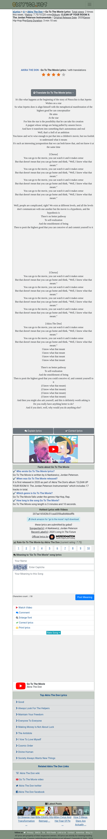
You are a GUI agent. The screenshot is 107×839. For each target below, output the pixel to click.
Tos (43, 832)
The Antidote (24, 733)
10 (88, 548)
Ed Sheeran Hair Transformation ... (26, 817)
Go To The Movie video (29, 779)
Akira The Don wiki (28, 773)
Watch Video (24, 607)
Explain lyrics (33, 430)
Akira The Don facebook (30, 791)
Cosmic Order (24, 745)
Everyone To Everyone (29, 720)
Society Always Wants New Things (35, 758)
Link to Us (61, 832)
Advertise (80, 832)
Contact (71, 832)
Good (20, 702)
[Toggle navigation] (89, 4)
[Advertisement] (53, 44)
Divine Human (24, 751)
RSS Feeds (51, 832)
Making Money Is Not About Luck (35, 727)
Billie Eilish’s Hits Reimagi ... (44, 815)
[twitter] (25, 832)
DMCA (38, 832)
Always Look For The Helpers (33, 708)
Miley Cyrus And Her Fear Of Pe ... (63, 817)
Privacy (30, 832)
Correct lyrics (74, 430)
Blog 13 (89, 832)
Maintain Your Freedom (29, 714)
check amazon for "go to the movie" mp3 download (53, 519)
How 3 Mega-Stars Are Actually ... (81, 817)
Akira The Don (35, 11)
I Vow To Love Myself (28, 739)
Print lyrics (23, 627)
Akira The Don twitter (28, 785)
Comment (23, 612)
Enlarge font (24, 617)
